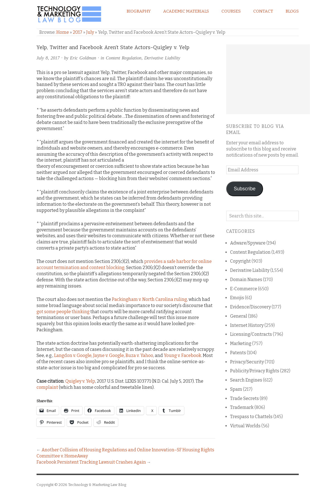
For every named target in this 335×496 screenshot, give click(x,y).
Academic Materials (186, 11)
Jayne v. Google (108, 355)
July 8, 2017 (48, 58)
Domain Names (246, 279)
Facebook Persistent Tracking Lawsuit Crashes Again (91, 462)
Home (62, 32)
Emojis (237, 297)
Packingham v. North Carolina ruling (149, 299)
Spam (236, 389)
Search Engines (246, 380)
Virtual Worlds (245, 425)
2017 (77, 32)
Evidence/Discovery (250, 307)
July (90, 32)
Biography (139, 11)
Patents (238, 352)
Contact (263, 11)
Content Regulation (123, 58)
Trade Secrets (244, 398)
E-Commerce (243, 288)
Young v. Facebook (182, 355)
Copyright (240, 261)
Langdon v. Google (72, 355)
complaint (47, 387)
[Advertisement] (268, 79)
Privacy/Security (247, 362)
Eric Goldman (83, 58)
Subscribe (245, 188)
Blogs (292, 11)
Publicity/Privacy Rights (254, 370)
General (238, 316)
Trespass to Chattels (251, 416)
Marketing (240, 343)
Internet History (247, 325)
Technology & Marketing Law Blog (97, 485)
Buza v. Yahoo (139, 355)
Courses (231, 11)
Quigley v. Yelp (80, 381)
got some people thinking (63, 311)
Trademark (242, 407)
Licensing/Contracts (251, 334)
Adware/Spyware (248, 243)
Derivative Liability (162, 58)
